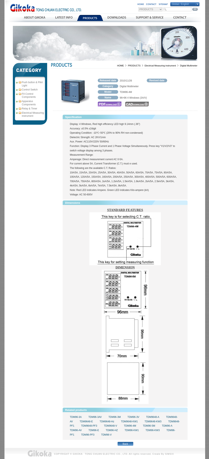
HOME (120, 65)
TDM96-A (167, 425)
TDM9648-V (110, 425)
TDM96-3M (114, 417)
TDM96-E (94, 430)
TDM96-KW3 (153, 430)
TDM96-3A (76, 417)
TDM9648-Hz (107, 421)
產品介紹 (90, 18)
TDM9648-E (86, 421)
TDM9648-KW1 (129, 421)
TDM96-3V (133, 417)
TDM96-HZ (112, 430)
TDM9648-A (152, 417)
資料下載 (117, 18)
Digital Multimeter (188, 65)
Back (125, 443)
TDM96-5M (149, 425)
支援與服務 (149, 18)
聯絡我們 (180, 18)
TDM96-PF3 (87, 434)
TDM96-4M (130, 425)
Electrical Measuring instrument (160, 65)
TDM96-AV (76, 430)
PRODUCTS (134, 65)
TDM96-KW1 (132, 430)
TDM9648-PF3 (89, 425)
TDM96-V (106, 434)
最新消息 (64, 18)
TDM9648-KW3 (153, 421)
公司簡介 (34, 18)
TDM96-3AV (95, 417)
